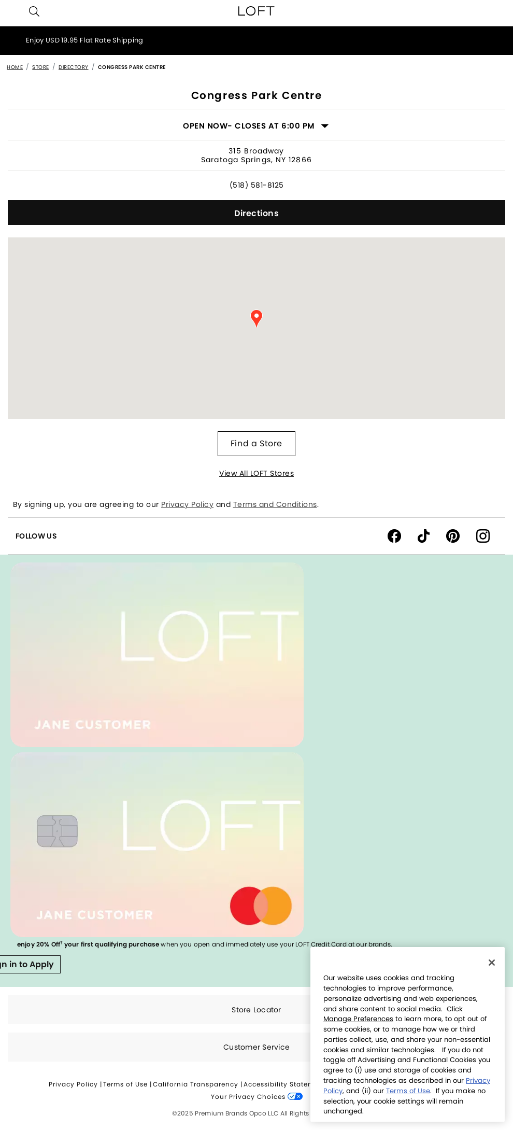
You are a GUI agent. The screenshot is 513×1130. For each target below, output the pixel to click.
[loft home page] (256, 11)
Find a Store (256, 443)
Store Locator (256, 1010)
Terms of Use (125, 1084)
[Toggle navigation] (12, 11)
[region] (407, 1034)
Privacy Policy (187, 504)
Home (15, 67)
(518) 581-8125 (257, 185)
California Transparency (195, 1084)
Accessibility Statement (285, 1084)
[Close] (491, 962)
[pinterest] (461, 535)
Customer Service (256, 1047)
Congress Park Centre (132, 67)
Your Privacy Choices (257, 1096)
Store (40, 67)
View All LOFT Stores (256, 473)
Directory (74, 67)
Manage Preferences (358, 1019)
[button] (34, 11)
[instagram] (486, 535)
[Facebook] (403, 535)
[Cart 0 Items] (500, 11)
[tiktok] (432, 535)
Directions (256, 213)
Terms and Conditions (275, 504)
